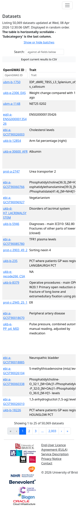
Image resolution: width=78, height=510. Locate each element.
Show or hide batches (39, 42)
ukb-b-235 (10, 261)
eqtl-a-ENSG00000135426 (15, 119)
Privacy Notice (51, 459)
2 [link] (29, 431)
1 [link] (22, 431)
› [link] (61, 431)
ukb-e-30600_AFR (15, 151)
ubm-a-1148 (11, 104)
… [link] (42, 431)
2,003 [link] (52, 431)
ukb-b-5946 (11, 224)
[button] (26, 70)
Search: (19, 52)
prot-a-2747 (11, 171)
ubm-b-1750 (11, 82)
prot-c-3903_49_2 (15, 250)
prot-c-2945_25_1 (15, 302)
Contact (46, 463)
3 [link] (36, 431)
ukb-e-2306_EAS (14, 93)
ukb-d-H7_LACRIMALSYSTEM (14, 213)
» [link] (67, 431)
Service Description (55, 454)
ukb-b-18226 (12, 410)
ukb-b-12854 (12, 141)
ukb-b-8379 (11, 282)
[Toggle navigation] (67, 5)
